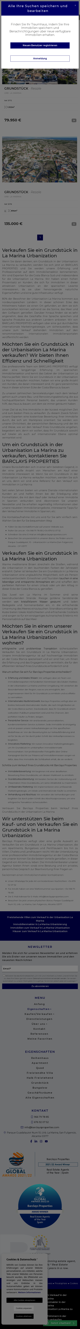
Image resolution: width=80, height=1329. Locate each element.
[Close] (75, 5)
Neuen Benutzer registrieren (40, 45)
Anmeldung (40, 58)
